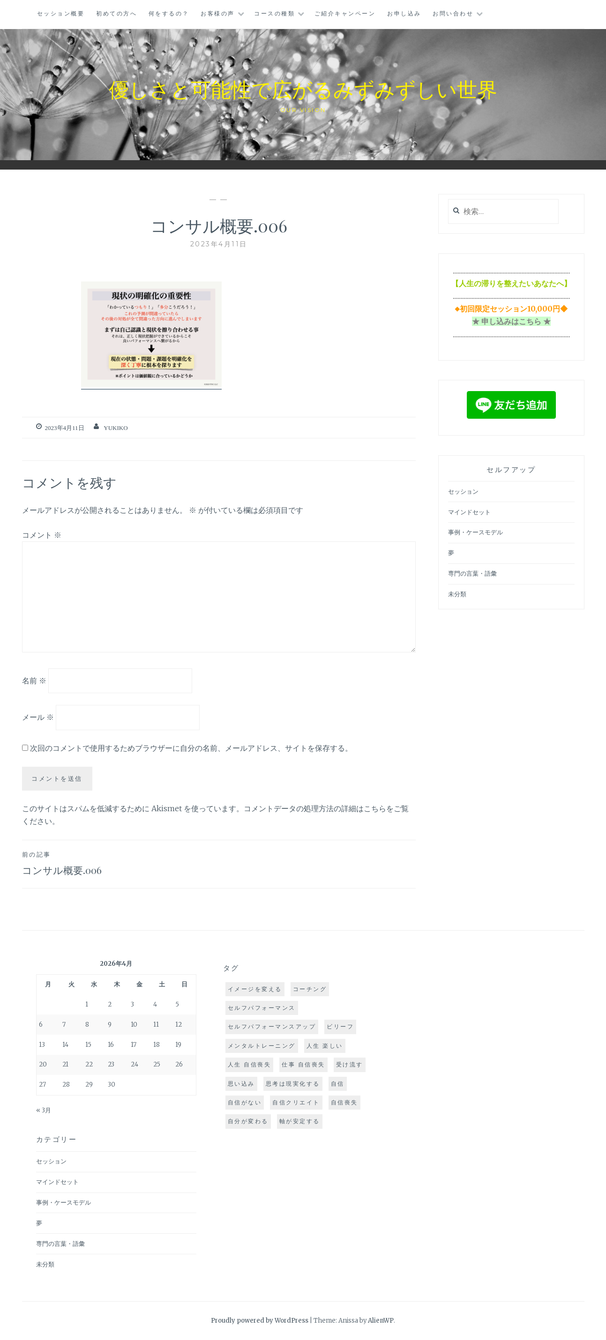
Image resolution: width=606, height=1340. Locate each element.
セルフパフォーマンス (262, 1007)
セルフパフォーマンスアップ (272, 1026)
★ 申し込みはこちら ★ (511, 321)
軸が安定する (299, 1121)
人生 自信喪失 (249, 1064)
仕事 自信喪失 (303, 1064)
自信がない (245, 1102)
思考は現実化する (293, 1083)
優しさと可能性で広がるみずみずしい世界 (303, 87)
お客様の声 (218, 13)
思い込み (241, 1083)
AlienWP (381, 1321)
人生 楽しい (325, 1045)
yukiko (115, 428)
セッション (463, 492)
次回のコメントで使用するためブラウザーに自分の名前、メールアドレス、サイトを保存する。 (191, 748)
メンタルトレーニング (262, 1045)
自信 (337, 1083)
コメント (41, 535)
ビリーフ (340, 1026)
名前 (34, 680)
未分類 (457, 594)
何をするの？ (169, 13)
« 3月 (43, 1110)
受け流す (349, 1064)
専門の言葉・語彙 (472, 573)
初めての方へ (116, 13)
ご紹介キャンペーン (345, 13)
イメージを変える (255, 988)
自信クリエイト (296, 1102)
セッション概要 (61, 13)
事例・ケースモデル (475, 532)
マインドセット (469, 512)
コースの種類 (274, 13)
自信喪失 (344, 1102)
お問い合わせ (453, 13)
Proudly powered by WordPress (259, 1321)
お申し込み (404, 13)
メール (38, 717)
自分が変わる (248, 1121)
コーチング (310, 988)
